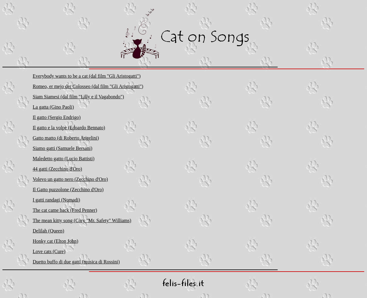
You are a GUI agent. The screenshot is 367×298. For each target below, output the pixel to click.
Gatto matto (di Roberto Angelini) (66, 138)
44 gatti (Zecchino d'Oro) (57, 168)
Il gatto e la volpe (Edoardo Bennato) (69, 127)
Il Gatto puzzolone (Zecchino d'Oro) (68, 189)
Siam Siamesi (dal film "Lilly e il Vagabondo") (78, 96)
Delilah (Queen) (48, 230)
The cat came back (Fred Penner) (65, 210)
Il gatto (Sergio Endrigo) (57, 117)
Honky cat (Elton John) (55, 241)
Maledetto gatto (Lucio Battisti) (64, 158)
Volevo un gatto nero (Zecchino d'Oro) (70, 179)
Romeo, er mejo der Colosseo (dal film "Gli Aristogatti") (88, 86)
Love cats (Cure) (49, 251)
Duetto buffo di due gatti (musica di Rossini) (76, 261)
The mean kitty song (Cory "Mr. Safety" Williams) (82, 220)
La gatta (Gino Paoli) (53, 107)
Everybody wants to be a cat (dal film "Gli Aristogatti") (87, 76)
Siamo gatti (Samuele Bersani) (62, 148)
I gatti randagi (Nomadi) (56, 199)
